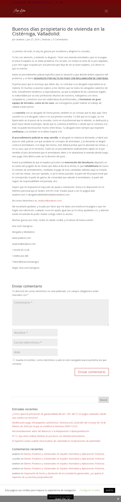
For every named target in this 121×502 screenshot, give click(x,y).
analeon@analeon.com (50, 200)
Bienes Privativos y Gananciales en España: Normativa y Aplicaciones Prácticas (64, 453)
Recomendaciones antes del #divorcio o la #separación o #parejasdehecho (50, 431)
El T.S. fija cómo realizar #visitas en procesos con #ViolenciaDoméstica (48, 436)
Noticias (46, 39)
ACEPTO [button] (109, 490)
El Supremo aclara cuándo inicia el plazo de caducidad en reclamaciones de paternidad (56, 440)
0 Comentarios (60, 39)
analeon (20, 39)
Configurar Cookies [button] (90, 490)
